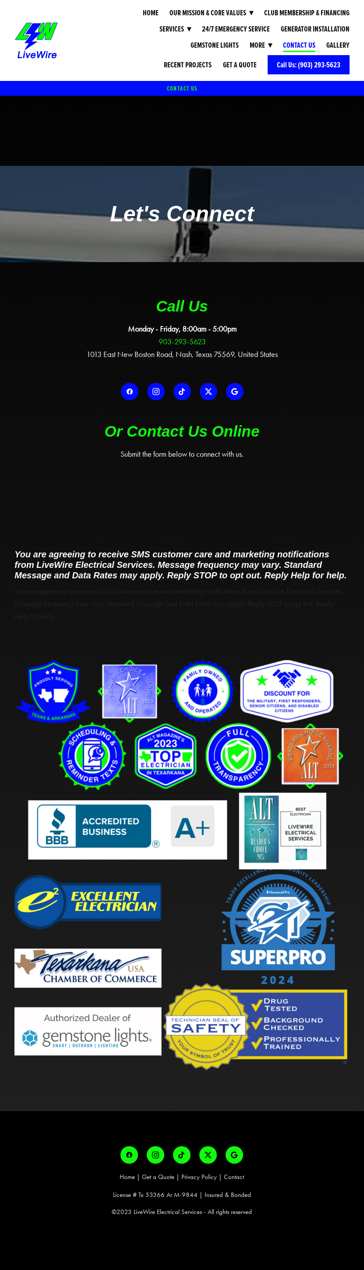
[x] (208, 391)
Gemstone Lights (215, 44)
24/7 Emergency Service (236, 28)
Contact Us (299, 44)
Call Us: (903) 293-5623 (308, 64)
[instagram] (156, 391)
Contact (234, 1177)
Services (175, 28)
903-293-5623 (182, 341)
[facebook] (129, 391)
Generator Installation (315, 28)
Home (151, 12)
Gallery (338, 44)
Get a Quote (240, 64)
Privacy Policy (199, 1177)
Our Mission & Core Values (211, 12)
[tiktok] (182, 391)
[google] (235, 391)
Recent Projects (188, 64)
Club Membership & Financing (307, 12)
